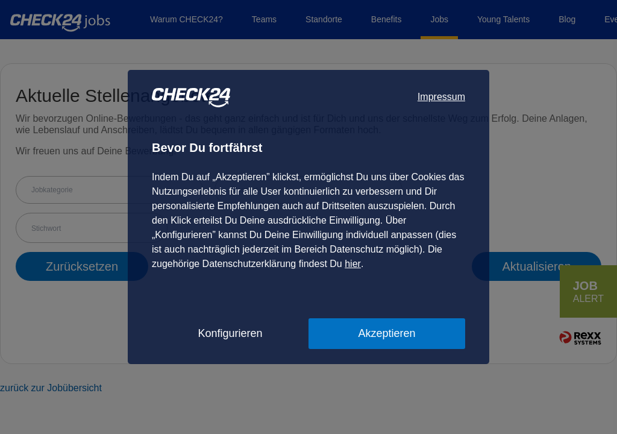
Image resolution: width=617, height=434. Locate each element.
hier (353, 264)
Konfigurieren (230, 333)
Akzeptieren (386, 333)
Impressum (441, 97)
